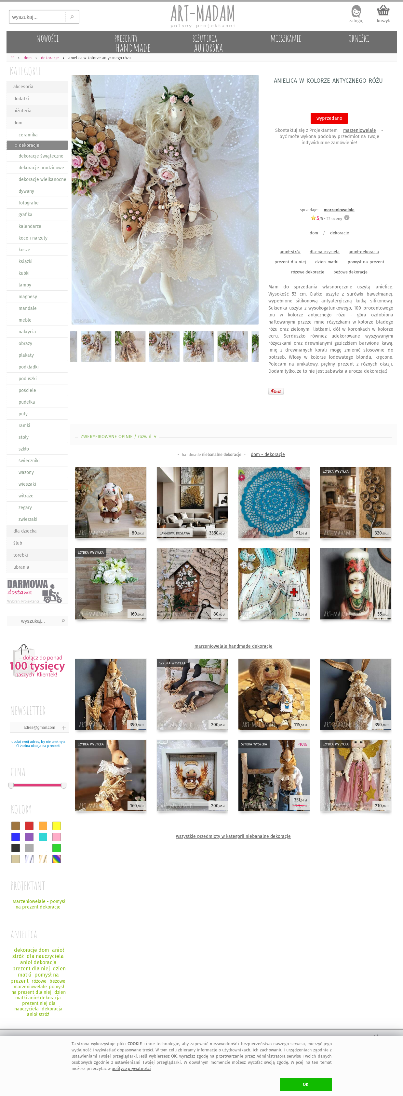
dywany (26, 191)
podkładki (29, 367)
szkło (24, 449)
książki (26, 261)
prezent (53, 746)
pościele (27, 390)
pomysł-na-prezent (366, 261)
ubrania (21, 567)
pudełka (27, 402)
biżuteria (22, 111)
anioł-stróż (290, 251)
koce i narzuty (33, 238)
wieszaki (27, 484)
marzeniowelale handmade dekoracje (234, 646)
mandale (28, 308)
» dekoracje (27, 145)
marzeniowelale (359, 130)
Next (248, 201)
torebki (20, 555)
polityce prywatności (131, 1068)
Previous (80, 201)
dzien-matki (327, 261)
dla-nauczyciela (325, 251)
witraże (26, 496)
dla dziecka (25, 531)
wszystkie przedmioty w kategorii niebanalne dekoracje (233, 836)
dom (17, 123)
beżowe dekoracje (350, 272)
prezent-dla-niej (290, 261)
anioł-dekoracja (364, 251)
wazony (26, 472)
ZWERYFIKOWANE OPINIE (119, 436)
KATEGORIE (25, 70)
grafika (26, 214)
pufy (23, 414)
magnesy (28, 296)
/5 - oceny (326, 218)
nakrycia (27, 332)
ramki (24, 425)
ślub (17, 543)
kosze (24, 250)
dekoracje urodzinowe (41, 168)
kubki (24, 273)
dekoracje (339, 232)
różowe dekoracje (307, 272)
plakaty (26, 355)
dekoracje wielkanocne (42, 179)
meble (25, 320)
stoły (24, 437)
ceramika (28, 135)
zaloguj (356, 20)
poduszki (28, 379)
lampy (25, 285)
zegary (25, 507)
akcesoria (23, 87)
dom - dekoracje (268, 454)
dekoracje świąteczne (41, 156)
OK (305, 1084)
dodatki (21, 99)
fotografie (29, 203)
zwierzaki (28, 519)
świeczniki (29, 461)
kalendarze (30, 226)
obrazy (25, 343)
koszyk (383, 20)
